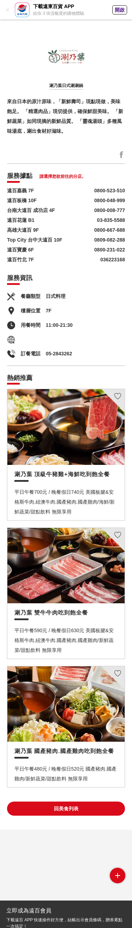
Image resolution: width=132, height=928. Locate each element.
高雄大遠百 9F (23, 230)
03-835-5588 (111, 220)
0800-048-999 (109, 200)
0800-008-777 (109, 210)
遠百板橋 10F (22, 200)
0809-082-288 (109, 240)
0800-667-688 (109, 230)
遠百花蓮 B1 (20, 220)
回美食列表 (66, 808)
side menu (117, 875)
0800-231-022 (109, 250)
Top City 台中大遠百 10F (34, 240)
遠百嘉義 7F (20, 190)
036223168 (112, 259)
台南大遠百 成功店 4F (31, 210)
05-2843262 (59, 353)
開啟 (120, 10)
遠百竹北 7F (20, 259)
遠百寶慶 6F (20, 250)
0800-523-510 (109, 190)
